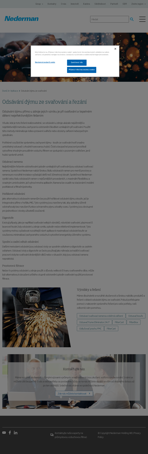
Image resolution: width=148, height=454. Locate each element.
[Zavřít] (115, 49)
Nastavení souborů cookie (45, 62)
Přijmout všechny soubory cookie (82, 70)
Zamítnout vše (77, 62)
